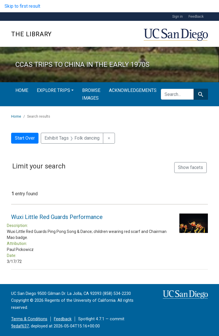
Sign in (177, 17)
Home (21, 90)
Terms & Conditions (29, 319)
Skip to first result (22, 6)
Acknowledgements (133, 90)
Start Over (25, 138)
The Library (31, 34)
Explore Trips (53, 90)
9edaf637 (20, 326)
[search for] (177, 94)
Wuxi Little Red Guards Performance (57, 217)
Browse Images (91, 94)
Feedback (196, 17)
